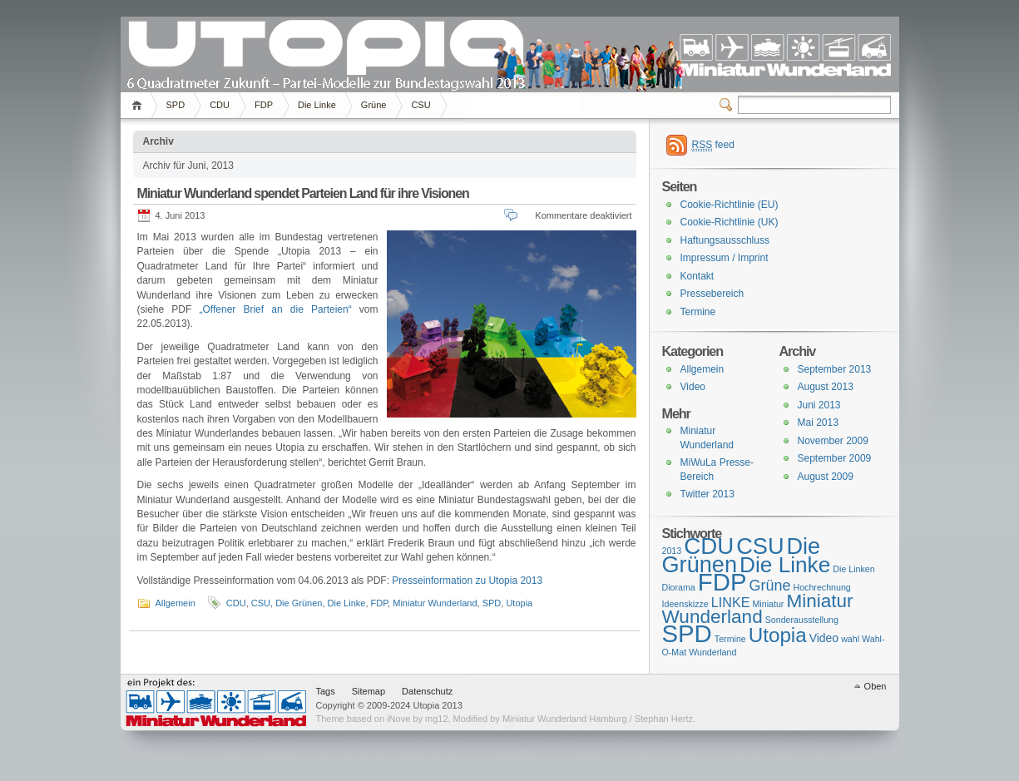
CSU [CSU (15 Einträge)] (760, 546)
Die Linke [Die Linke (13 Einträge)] (785, 564)
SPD (175, 105)
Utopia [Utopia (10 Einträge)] (778, 635)
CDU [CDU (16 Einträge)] (709, 546)
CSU (420, 105)
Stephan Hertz (664, 719)
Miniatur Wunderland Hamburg (216, 702)
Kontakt (697, 276)
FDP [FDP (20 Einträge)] (722, 582)
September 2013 (835, 369)
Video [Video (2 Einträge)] (823, 638)
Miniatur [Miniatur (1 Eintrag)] (768, 604)
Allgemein (175, 603)
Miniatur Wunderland (435, 603)
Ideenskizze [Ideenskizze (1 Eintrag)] (685, 604)
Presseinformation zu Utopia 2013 (467, 580)
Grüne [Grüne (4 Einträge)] (769, 585)
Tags (325, 691)
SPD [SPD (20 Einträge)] (687, 633)
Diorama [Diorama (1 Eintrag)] (678, 587)
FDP (264, 105)
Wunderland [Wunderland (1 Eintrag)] (712, 652)
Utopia (519, 603)
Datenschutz (427, 691)
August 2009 (825, 476)
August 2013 (825, 387)
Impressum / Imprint (724, 258)
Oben (875, 686)
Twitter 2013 (707, 494)
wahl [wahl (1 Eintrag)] (850, 639)
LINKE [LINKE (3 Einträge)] (730, 602)
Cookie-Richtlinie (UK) (729, 222)
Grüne (374, 105)
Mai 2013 (818, 422)
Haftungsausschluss (724, 240)
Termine (698, 312)
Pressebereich (712, 293)
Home (139, 105)
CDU (220, 105)
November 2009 (833, 441)
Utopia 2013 (324, 51)
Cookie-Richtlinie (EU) (729, 204)
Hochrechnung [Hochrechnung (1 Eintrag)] (821, 587)
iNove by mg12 (417, 719)
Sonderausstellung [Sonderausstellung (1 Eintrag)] (801, 620)
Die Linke (317, 105)
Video (692, 387)
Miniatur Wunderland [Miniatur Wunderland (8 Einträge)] (757, 609)
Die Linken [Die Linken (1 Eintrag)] (853, 569)
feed (713, 145)
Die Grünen (298, 603)
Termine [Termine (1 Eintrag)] (730, 639)
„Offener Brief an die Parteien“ (276, 309)
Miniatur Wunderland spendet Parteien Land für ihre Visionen (303, 193)
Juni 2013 (819, 405)
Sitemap (368, 691)
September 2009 (835, 458)
